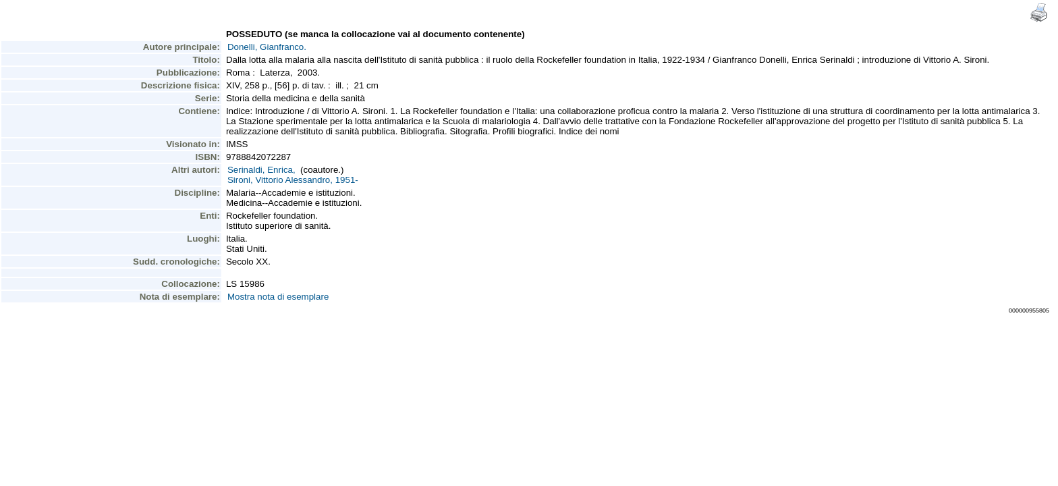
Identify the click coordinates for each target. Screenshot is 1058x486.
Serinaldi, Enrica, (261, 170)
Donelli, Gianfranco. (266, 47)
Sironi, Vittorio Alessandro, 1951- (292, 180)
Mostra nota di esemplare (278, 297)
